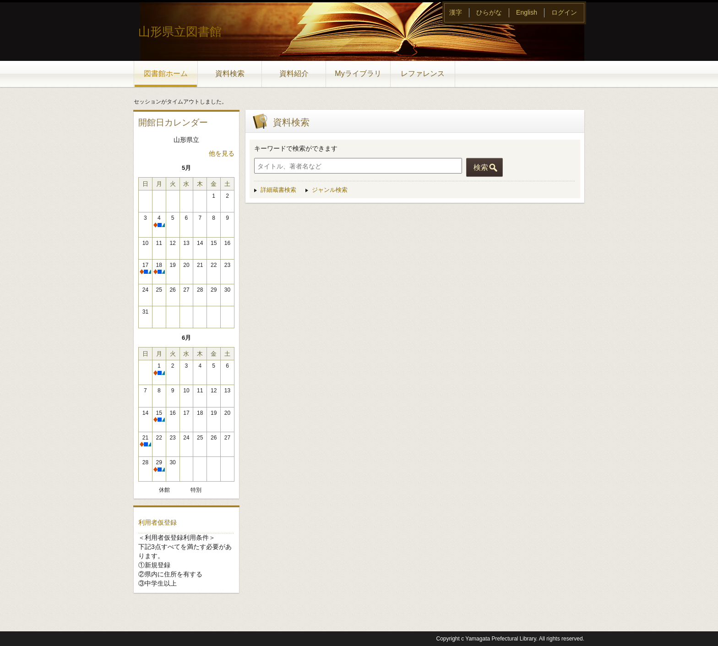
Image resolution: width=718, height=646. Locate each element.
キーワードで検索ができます (295, 148)
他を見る (221, 153)
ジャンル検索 (330, 189)
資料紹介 (294, 73)
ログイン (564, 12)
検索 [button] (480, 167)
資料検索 (230, 73)
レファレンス (423, 73)
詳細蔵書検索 (278, 189)
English (526, 12)
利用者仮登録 (157, 522)
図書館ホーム (166, 73)
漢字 (455, 12)
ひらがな (489, 12)
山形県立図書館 (180, 31)
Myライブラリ (358, 73)
